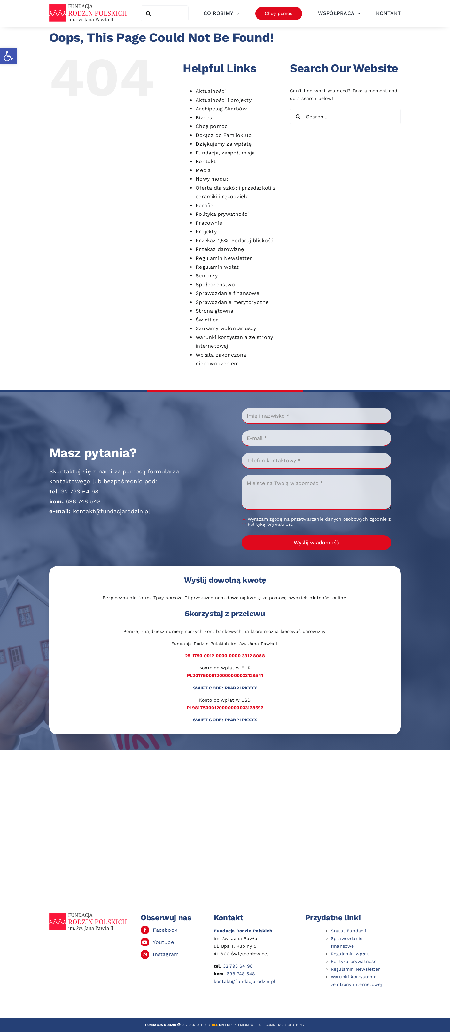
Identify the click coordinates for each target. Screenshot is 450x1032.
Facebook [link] (165, 930)
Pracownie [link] (209, 223)
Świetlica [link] (207, 320)
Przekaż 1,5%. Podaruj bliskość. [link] (235, 240)
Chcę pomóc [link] (212, 126)
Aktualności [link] (211, 91)
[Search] (149, 13)
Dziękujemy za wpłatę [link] (224, 144)
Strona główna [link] (214, 311)
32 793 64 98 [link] (80, 491)
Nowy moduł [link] (212, 179)
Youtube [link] (163, 942)
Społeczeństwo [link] (215, 285)
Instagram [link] (166, 954)
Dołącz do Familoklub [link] (224, 135)
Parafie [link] (204, 205)
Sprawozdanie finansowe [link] (227, 293)
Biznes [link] (204, 118)
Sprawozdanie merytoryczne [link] (232, 302)
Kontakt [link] (206, 161)
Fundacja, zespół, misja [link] (225, 153)
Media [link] (203, 170)
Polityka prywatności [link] (222, 214)
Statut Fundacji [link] (348, 930)
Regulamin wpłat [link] (217, 267)
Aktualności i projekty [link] (224, 100)
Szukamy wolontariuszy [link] (226, 328)
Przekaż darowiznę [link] (220, 249)
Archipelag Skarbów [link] (221, 109)
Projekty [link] (206, 232)
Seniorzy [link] (207, 276)
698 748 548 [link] (83, 501)
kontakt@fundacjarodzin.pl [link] (111, 511)
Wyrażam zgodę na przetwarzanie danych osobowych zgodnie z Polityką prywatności (319, 521)
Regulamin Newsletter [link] (224, 258)
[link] (8, 56)
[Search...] (345, 116)
